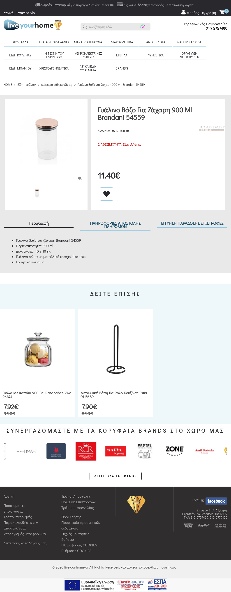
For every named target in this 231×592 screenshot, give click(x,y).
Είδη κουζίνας (20, 55)
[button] (85, 27)
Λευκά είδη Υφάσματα (88, 68)
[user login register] (198, 12)
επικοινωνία (26, 12)
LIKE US (209, 500)
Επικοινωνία (13, 511)
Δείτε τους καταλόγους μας (25, 543)
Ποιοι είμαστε (14, 505)
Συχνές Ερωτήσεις (75, 533)
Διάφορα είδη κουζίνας (56, 84)
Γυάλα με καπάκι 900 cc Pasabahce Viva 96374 (37, 394)
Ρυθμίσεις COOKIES (76, 550)
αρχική (9, 12)
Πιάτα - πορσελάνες (54, 42)
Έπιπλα (121, 55)
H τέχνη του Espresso (54, 55)
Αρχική (9, 496)
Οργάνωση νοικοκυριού (189, 55)
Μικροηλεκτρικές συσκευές (88, 55)
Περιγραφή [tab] (39, 223)
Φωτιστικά (156, 55)
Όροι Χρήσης (71, 516)
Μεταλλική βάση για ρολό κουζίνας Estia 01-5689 (114, 394)
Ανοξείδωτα (155, 42)
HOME (8, 84)
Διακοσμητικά (122, 42)
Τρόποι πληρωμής (18, 516)
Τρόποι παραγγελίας (77, 507)
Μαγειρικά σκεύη (189, 42)
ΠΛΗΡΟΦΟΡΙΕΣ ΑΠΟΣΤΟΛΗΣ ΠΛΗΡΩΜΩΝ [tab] (115, 224)
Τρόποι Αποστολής (76, 496)
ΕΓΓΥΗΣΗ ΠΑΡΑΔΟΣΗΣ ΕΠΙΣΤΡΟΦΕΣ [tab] (192, 223)
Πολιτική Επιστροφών (78, 501)
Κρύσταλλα (20, 42)
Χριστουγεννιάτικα (54, 68)
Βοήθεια (67, 539)
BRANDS (122, 68)
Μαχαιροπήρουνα (88, 42)
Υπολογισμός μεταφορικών (25, 533)
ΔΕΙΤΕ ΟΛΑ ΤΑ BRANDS (115, 476)
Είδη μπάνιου (20, 68)
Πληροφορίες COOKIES (79, 545)
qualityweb (169, 567)
